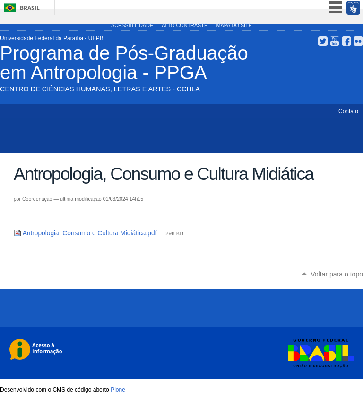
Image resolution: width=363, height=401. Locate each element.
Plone (118, 389)
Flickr (358, 41)
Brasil (30, 8)
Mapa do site (233, 25)
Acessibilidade (132, 25)
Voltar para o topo (337, 274)
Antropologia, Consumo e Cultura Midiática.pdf (86, 233)
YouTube (334, 41)
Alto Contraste (184, 25)
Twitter (323, 41)
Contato (348, 111)
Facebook (346, 41)
